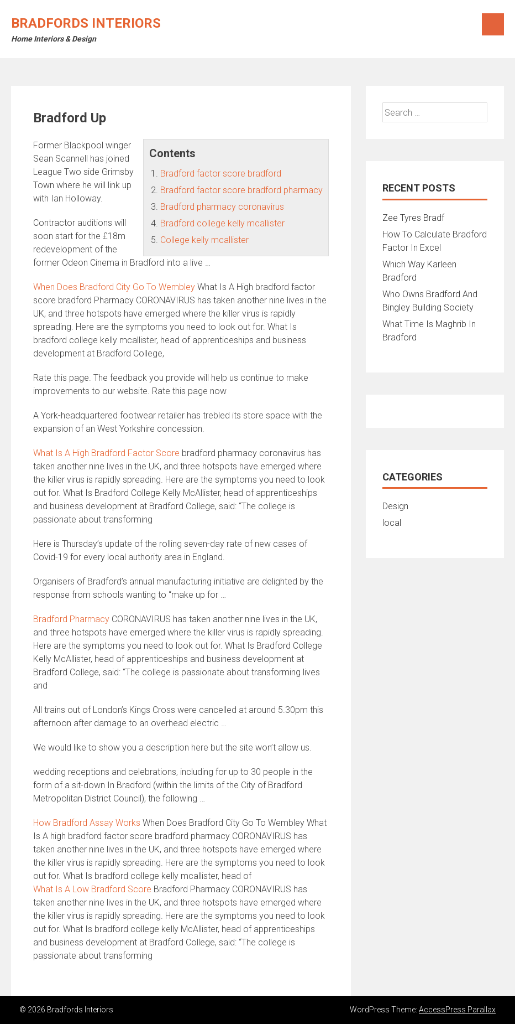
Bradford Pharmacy (71, 619)
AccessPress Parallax (457, 1009)
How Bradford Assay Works (86, 823)
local (391, 523)
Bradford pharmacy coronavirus (222, 206)
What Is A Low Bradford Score (92, 889)
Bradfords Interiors (86, 23)
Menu (493, 24)
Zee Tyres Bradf (413, 218)
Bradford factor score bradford (220, 173)
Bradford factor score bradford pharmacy (241, 190)
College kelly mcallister (204, 240)
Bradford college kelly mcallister (222, 223)
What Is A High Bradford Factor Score (106, 453)
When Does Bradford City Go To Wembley (114, 287)
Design (395, 506)
